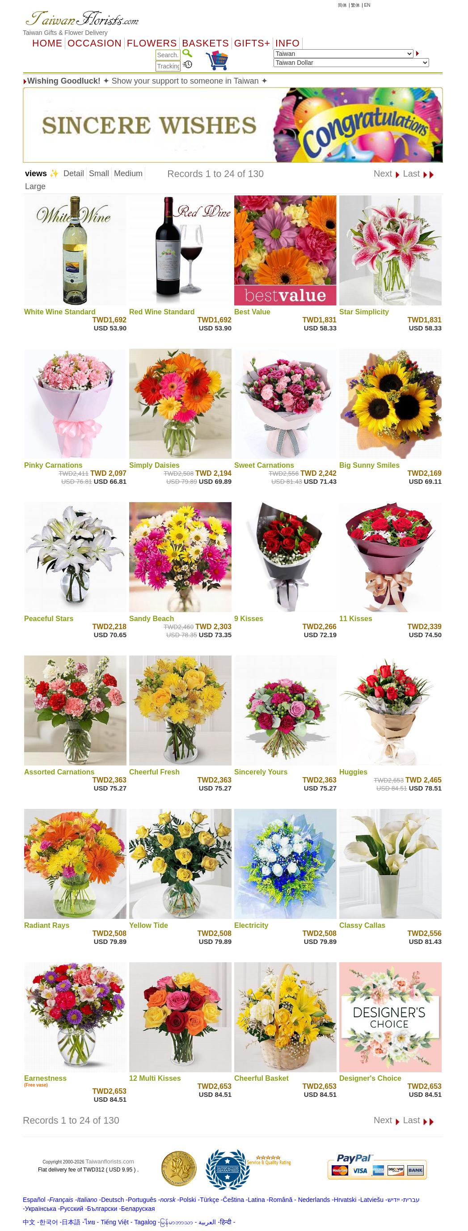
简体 (342, 5)
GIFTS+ (252, 43)
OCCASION (94, 43)
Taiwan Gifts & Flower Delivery (65, 32)
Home (47, 43)
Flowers (152, 43)
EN (367, 5)
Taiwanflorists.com (109, 1161)
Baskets (205, 43)
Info (287, 43)
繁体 (355, 5)
